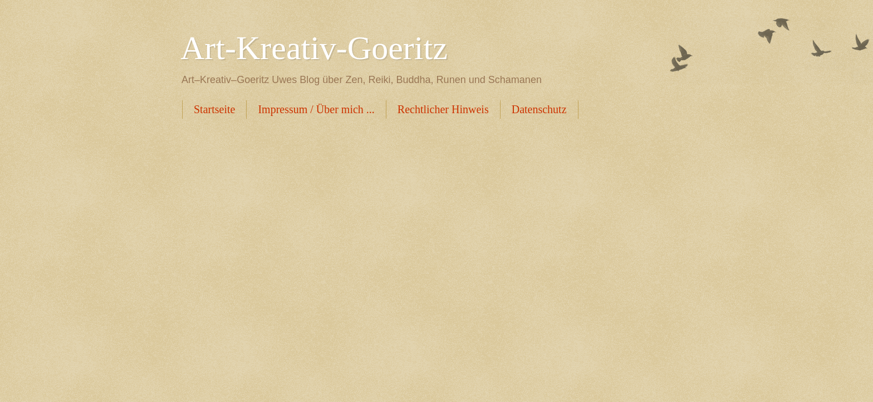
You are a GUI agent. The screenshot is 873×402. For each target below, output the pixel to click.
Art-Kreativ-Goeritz (314, 48)
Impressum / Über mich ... (316, 109)
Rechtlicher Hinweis (443, 109)
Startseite (214, 109)
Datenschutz (539, 109)
